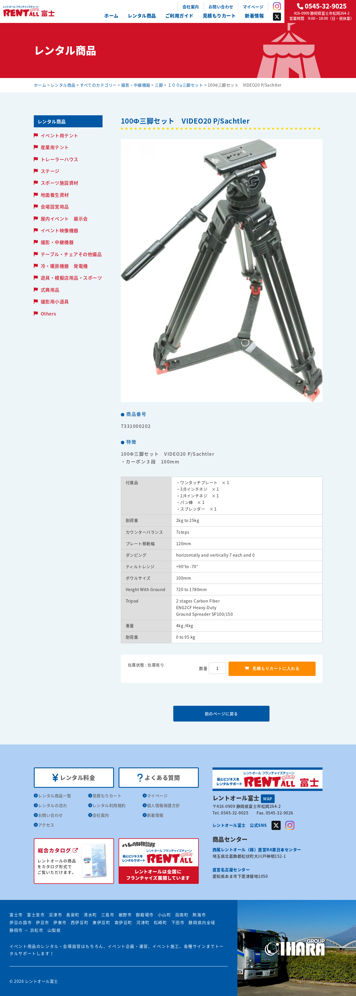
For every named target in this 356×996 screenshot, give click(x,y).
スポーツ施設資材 (59, 182)
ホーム (111, 15)
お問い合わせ (221, 6)
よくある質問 (158, 777)
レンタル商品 (142, 15)
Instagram (277, 6)
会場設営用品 (55, 206)
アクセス (46, 825)
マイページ (253, 6)
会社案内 (190, 6)
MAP (267, 799)
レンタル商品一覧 (54, 795)
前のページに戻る (221, 713)
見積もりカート (219, 15)
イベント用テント (59, 135)
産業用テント (55, 147)
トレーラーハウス (59, 159)
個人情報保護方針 (163, 805)
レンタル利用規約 (109, 805)
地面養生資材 (55, 194)
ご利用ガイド (179, 15)
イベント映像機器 (59, 230)
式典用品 (50, 289)
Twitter (277, 17)
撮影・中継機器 (57, 242)
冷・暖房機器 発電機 (64, 265)
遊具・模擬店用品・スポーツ (71, 277)
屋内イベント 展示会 (64, 218)
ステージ (50, 170)
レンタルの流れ (52, 805)
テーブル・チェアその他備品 (71, 254)
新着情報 (254, 15)
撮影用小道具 (55, 301)
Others (48, 313)
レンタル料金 (73, 777)
